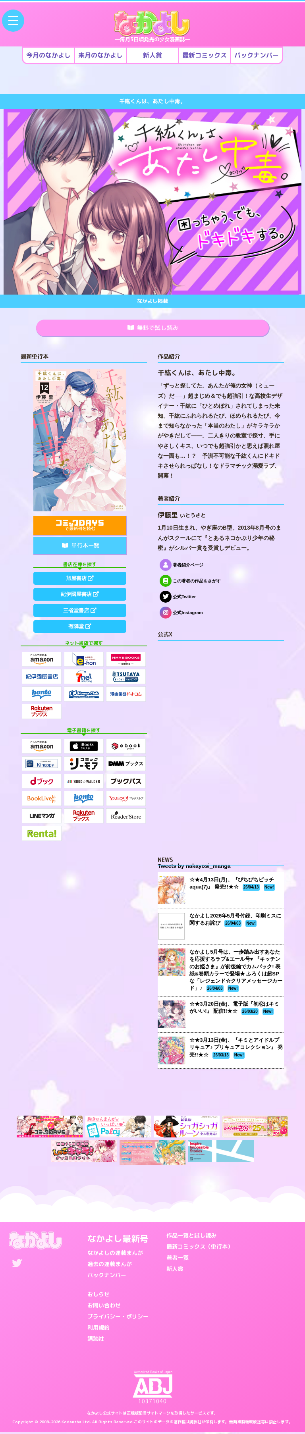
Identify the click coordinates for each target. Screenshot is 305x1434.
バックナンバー (106, 1276)
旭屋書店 (80, 581)
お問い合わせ (104, 1307)
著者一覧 (177, 1259)
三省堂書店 (80, 618)
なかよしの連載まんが (115, 1254)
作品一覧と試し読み (191, 1237)
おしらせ (98, 1295)
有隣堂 (80, 636)
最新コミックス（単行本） (199, 1248)
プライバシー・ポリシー (118, 1318)
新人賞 (174, 1270)
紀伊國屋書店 (79, 599)
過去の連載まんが (109, 1265)
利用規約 (98, 1329)
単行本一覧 (80, 547)
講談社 (95, 1340)
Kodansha (71, 1423)
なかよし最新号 (118, 1240)
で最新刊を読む (80, 527)
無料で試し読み (153, 328)
